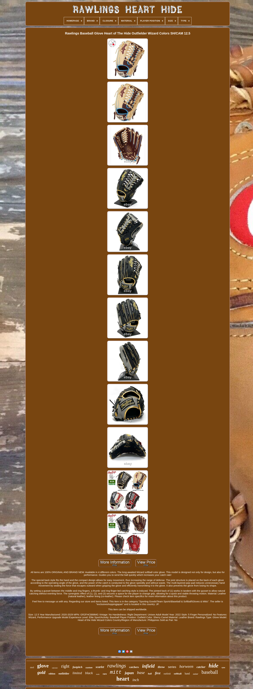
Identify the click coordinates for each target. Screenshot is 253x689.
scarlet (100, 667)
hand (187, 673)
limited (77, 673)
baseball (210, 672)
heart (122, 679)
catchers (134, 667)
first (157, 673)
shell (32, 667)
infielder (55, 668)
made (98, 674)
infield (148, 666)
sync (223, 667)
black (89, 673)
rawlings (116, 666)
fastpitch (77, 667)
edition (52, 674)
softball (178, 673)
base (141, 672)
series (172, 667)
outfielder (63, 673)
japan (129, 673)
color (195, 674)
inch (135, 680)
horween (186, 666)
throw (161, 667)
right (65, 666)
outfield (167, 674)
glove (43, 666)
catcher (201, 667)
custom (89, 668)
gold (41, 672)
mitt (115, 672)
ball (150, 673)
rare (105, 674)
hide (213, 666)
